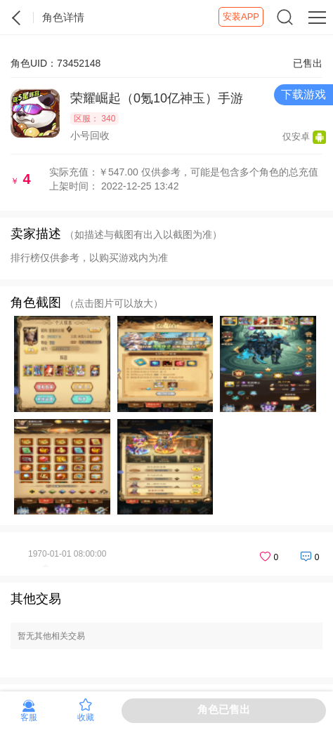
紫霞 (17, 18)
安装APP (241, 16)
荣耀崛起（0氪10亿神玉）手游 (156, 98)
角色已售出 (223, 709)
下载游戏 (303, 94)
